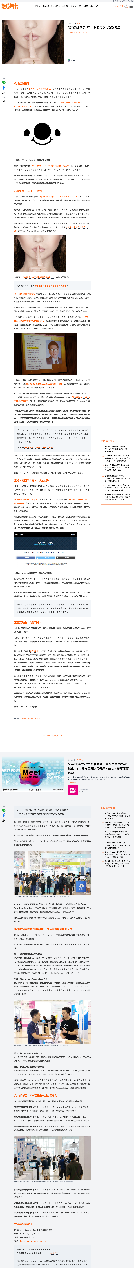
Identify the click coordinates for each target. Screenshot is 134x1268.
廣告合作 (122, 1)
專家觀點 (65, 6)
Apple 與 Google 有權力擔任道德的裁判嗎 (59, 197)
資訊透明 (34, 651)
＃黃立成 (84, 32)
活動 (80, 6)
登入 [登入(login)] (116, 6)
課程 (86, 6)
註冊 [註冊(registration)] (122, 6)
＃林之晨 (77, 32)
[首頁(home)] (10, 6)
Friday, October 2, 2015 (44, 447)
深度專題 (46, 6)
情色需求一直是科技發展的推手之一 (38, 277)
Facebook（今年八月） (24, 106)
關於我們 (115, 1)
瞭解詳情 (54, 1253)
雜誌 (92, 6)
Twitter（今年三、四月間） (69, 103)
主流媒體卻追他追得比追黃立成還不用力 (44, 384)
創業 (78, 23)
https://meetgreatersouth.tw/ (33, 1241)
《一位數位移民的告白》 (25, 294)
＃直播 (70, 32)
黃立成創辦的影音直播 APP (40, 89)
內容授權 (130, 1)
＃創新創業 (72, 782)
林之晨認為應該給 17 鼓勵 (26, 500)
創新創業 (80, 760)
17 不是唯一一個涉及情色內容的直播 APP (50, 166)
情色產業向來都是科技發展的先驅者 (50, 286)
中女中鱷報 (28, 447)
